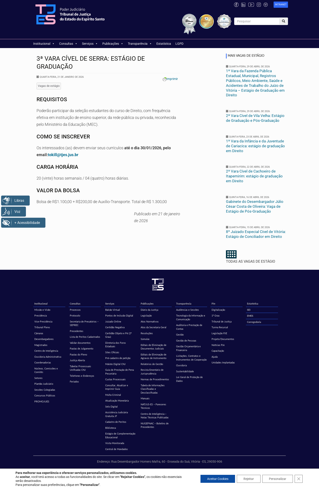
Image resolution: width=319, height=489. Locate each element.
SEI (248, 309)
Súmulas (145, 339)
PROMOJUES (41, 401)
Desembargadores (44, 339)
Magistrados (40, 344)
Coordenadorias (42, 362)
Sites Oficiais (112, 352)
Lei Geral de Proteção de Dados (189, 379)
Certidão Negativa (114, 327)
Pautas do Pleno (78, 354)
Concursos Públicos (44, 395)
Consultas (68, 43)
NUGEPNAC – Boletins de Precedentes (155, 425)
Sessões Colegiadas (44, 389)
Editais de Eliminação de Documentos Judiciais (153, 346)
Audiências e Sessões (187, 309)
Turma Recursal (220, 327)
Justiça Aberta (77, 360)
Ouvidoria (181, 365)
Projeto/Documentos (223, 339)
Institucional (44, 43)
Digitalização (218, 309)
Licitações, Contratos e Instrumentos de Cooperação (191, 357)
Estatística (163, 43)
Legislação (146, 315)
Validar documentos (80, 342)
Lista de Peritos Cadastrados (85, 336)
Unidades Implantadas (223, 362)
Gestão (180, 334)
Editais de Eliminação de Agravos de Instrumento (153, 356)
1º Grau (216, 315)
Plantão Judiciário (43, 383)
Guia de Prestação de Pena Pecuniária (119, 371)
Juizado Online (113, 321)
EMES (250, 315)
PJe (213, 303)
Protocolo (75, 315)
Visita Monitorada (114, 443)
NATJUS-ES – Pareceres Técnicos (153, 406)
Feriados (74, 381)
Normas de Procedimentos (155, 379)
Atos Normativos (150, 321)
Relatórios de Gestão (152, 364)
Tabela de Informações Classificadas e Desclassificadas (153, 389)
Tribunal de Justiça (221, 321)
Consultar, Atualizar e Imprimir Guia (116, 387)
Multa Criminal (113, 394)
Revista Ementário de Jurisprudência (152, 371)
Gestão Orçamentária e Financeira (188, 348)
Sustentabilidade (185, 371)
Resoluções (147, 333)
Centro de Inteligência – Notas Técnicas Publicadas (155, 415)
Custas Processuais (115, 379)
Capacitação (218, 350)
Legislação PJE (219, 333)
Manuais (145, 398)
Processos (75, 309)
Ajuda (215, 356)
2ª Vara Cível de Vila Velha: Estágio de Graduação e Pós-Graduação (255, 118)
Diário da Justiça (149, 309)
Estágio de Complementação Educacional (120, 435)
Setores (38, 377)
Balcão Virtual (112, 309)
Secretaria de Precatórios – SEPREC (84, 323)
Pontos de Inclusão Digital (119, 315)
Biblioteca (110, 427)
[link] (281, 5)
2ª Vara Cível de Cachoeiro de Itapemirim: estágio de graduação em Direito (254, 176)
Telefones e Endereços (82, 375)
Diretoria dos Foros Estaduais (115, 344)
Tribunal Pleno (42, 327)
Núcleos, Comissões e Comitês (46, 370)
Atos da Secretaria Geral (153, 327)
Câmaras (38, 333)
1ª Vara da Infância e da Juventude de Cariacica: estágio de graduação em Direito (255, 146)
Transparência (140, 43)
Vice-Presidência (43, 321)
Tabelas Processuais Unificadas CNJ (80, 368)
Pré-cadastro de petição (117, 358)
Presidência (40, 315)
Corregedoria (254, 321)
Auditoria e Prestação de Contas (189, 327)
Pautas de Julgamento (81, 348)
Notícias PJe (218, 344)
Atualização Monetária (117, 400)
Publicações (112, 43)
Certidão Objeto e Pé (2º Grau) (118, 335)
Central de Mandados (116, 449)
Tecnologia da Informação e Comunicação (190, 317)
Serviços (90, 43)
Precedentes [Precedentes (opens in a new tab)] (76, 331)
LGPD (179, 43)
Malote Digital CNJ (115, 364)
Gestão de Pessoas (186, 340)
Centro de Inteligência (46, 350)
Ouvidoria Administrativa (47, 356)
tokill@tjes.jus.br (63, 154)
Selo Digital (111, 406)
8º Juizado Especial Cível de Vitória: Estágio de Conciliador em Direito (256, 234)
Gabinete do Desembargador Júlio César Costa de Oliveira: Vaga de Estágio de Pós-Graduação (254, 206)
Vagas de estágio (49, 85)
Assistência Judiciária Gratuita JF (116, 414)
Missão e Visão (42, 309)
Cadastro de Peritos (115, 421)
